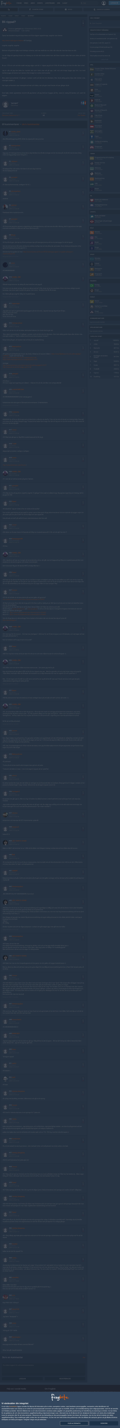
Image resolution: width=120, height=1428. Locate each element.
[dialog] (60, 1410)
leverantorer (13, 1406)
